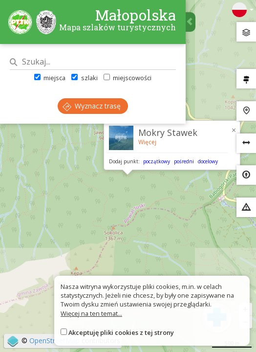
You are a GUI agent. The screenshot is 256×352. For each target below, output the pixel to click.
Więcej (147, 142)
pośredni (184, 161)
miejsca (49, 77)
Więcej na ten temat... (91, 313)
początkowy (156, 161)
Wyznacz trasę (92, 105)
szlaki (84, 77)
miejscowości (127, 77)
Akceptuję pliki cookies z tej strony (121, 332)
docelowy (208, 161)
